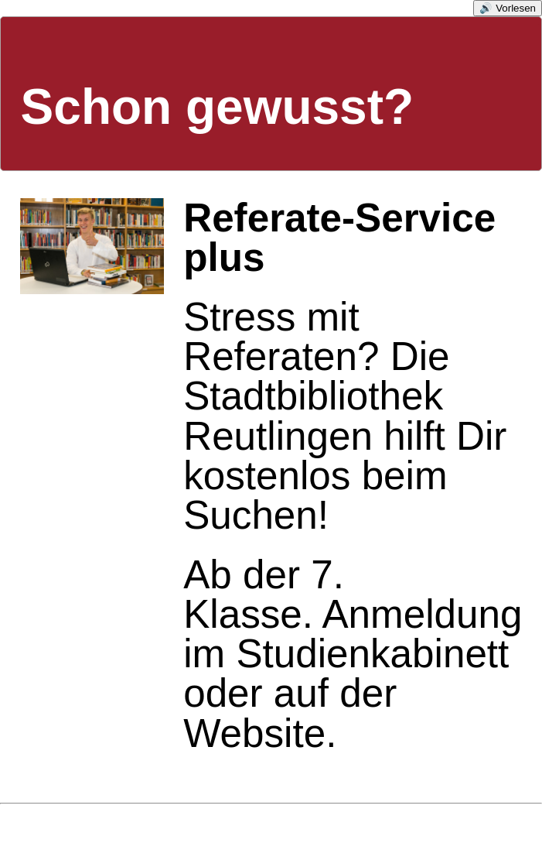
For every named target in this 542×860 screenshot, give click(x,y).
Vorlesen (516, 8)
